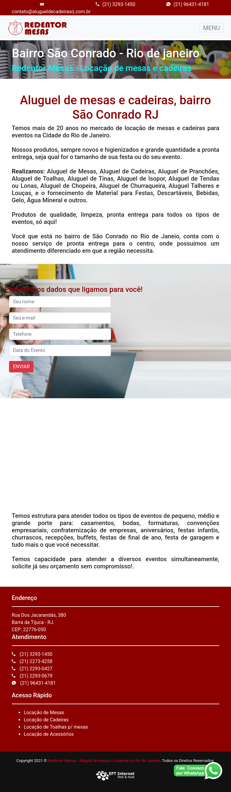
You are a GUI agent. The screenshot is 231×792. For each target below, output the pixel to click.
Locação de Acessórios (49, 734)
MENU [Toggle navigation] (211, 28)
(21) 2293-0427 (32, 668)
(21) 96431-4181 (187, 4)
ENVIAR (21, 366)
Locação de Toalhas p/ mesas (56, 727)
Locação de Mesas (44, 712)
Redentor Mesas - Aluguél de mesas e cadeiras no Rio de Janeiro (104, 760)
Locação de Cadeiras (46, 720)
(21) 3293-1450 (115, 4)
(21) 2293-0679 (32, 676)
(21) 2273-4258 (32, 661)
